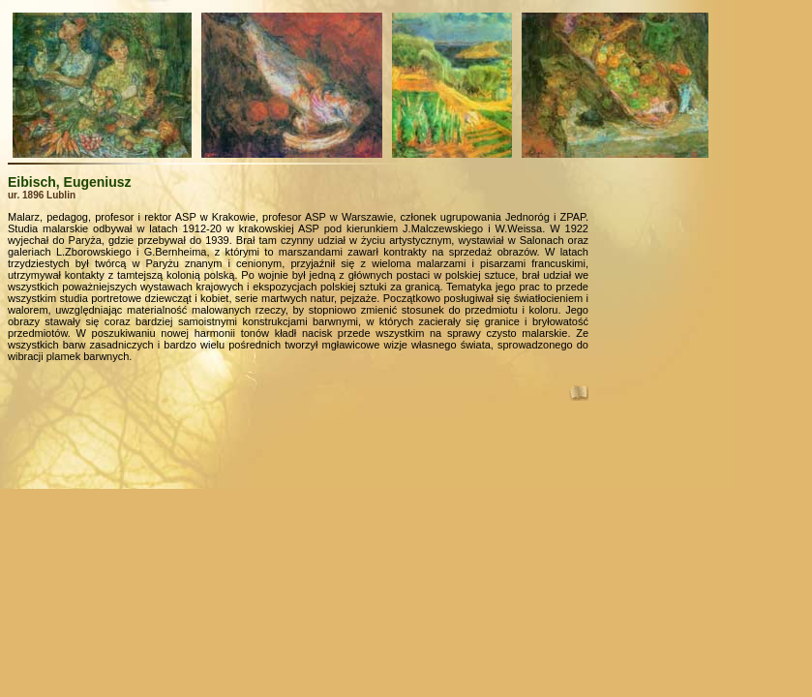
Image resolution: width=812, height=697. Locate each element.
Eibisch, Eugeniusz (70, 182)
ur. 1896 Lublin (41, 195)
